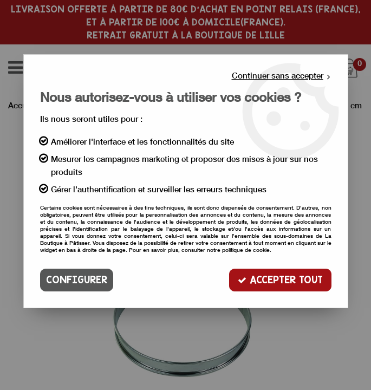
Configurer (76, 279)
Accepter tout (280, 279)
